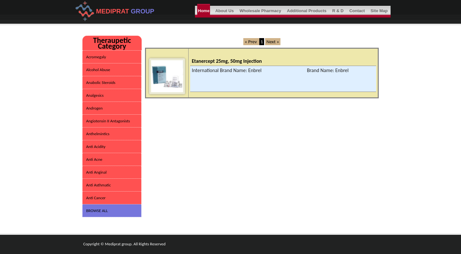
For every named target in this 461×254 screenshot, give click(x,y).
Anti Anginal (96, 172)
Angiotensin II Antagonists (108, 121)
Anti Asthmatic (98, 185)
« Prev (251, 42)
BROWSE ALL (97, 210)
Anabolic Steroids (100, 82)
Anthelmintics (97, 133)
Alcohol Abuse (98, 69)
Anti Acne (94, 159)
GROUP (142, 11)
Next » (272, 42)
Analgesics (95, 95)
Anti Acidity (95, 146)
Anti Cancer (96, 197)
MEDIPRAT (113, 11)
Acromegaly (96, 56)
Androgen (94, 108)
